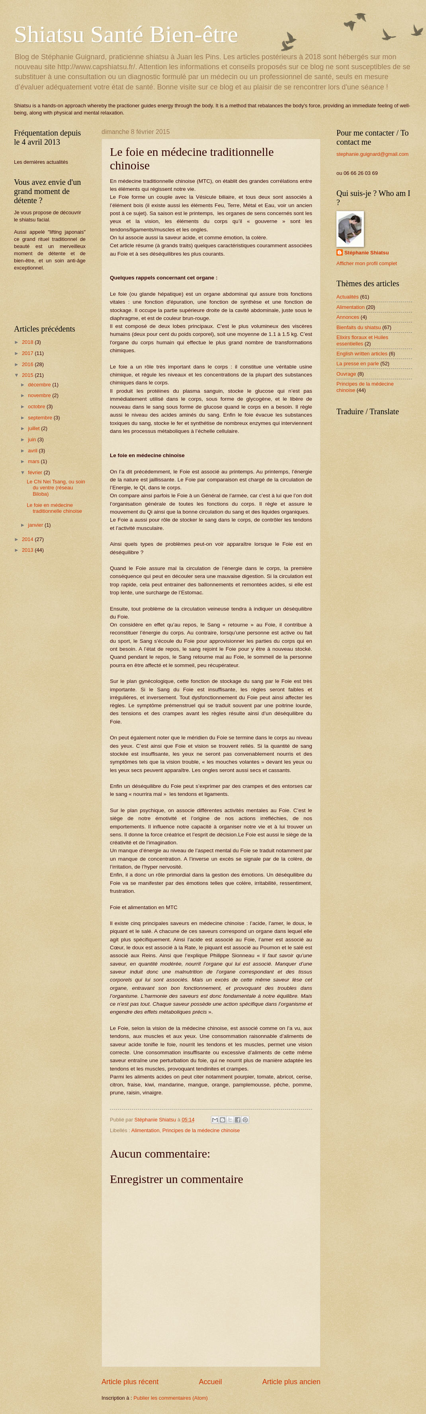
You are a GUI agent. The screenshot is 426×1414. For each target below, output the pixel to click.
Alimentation (145, 1130)
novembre (40, 395)
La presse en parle (357, 364)
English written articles (361, 354)
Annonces (347, 317)
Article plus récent (130, 1382)
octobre (37, 406)
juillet (34, 428)
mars (34, 461)
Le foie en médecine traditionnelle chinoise (54, 508)
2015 (28, 375)
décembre (40, 385)
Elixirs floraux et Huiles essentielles (362, 340)
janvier (36, 525)
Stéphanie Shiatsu (366, 253)
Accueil (210, 1382)
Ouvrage (346, 374)
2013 (28, 550)
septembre (40, 418)
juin (32, 439)
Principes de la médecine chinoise (201, 1130)
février (35, 472)
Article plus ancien (291, 1382)
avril (33, 451)
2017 (28, 353)
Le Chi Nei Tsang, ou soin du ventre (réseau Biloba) (56, 488)
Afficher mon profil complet (366, 263)
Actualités (347, 297)
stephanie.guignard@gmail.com (372, 154)
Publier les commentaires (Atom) (170, 1398)
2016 (28, 364)
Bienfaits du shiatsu (358, 327)
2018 (28, 342)
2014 (28, 539)
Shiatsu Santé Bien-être (126, 34)
